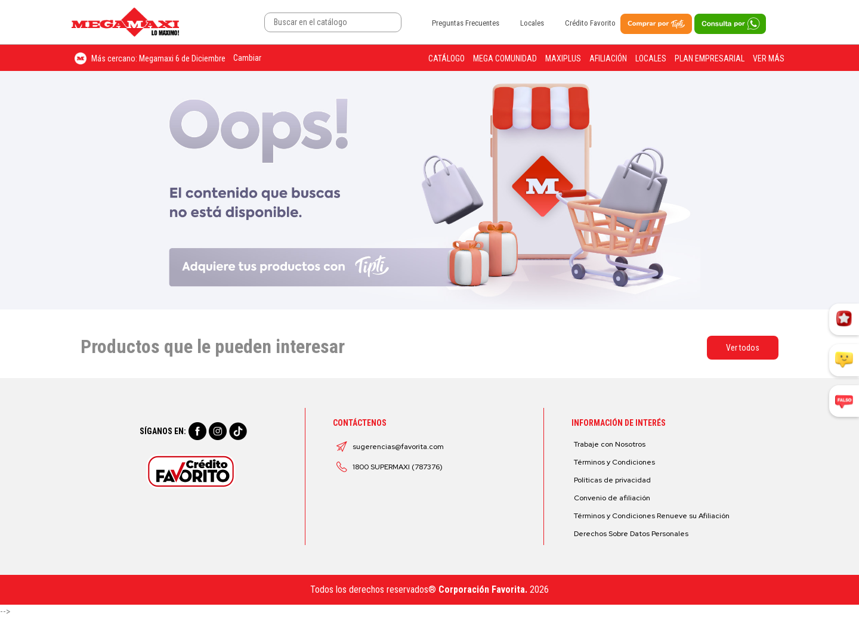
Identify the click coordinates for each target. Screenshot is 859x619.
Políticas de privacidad (612, 480)
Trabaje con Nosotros (609, 444)
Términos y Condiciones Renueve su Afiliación (652, 516)
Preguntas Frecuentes (465, 22)
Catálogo (446, 58)
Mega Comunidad (505, 58)
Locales (532, 22)
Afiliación (608, 58)
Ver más (768, 58)
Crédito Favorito (590, 22)
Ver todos (742, 347)
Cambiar (247, 58)
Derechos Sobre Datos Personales (631, 533)
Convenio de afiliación (612, 498)
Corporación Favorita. (482, 589)
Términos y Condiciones (614, 462)
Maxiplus (563, 58)
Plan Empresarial (709, 58)
